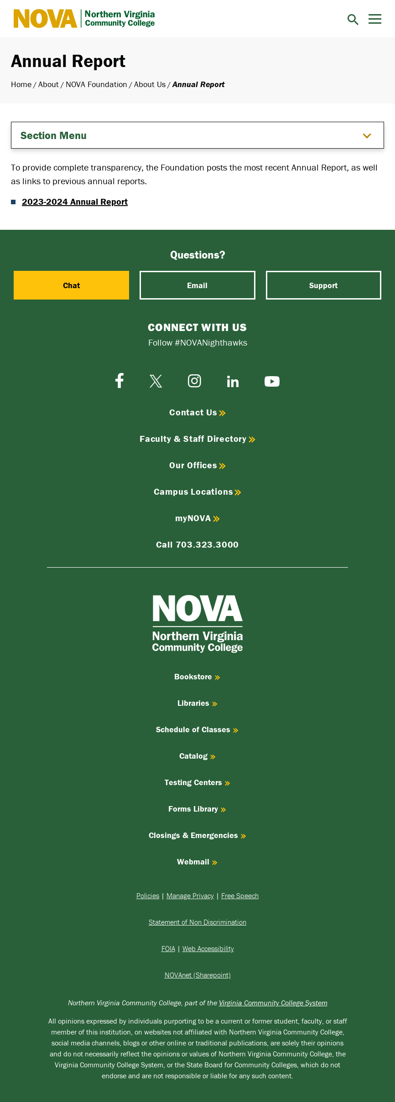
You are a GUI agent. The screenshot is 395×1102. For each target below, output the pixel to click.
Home (21, 84)
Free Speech (240, 895)
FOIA (168, 948)
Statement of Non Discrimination (197, 921)
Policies (147, 895)
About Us (150, 84)
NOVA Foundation (96, 84)
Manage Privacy (190, 895)
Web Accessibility (208, 948)
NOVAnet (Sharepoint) (198, 974)
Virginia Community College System (273, 1002)
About (48, 84)
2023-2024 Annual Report (75, 201)
